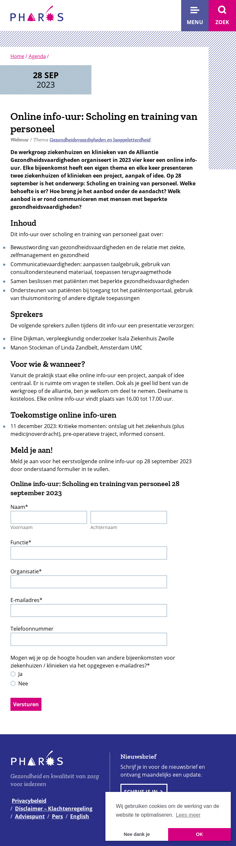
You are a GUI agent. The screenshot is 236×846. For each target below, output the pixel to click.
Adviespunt (30, 816)
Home (17, 56)
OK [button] (199, 834)
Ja (20, 674)
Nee (23, 683)
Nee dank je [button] (137, 834)
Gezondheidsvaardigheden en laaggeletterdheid (100, 139)
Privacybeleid (29, 800)
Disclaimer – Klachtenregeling (53, 808)
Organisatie (26, 571)
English (79, 816)
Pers (57, 816)
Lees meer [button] (188, 815)
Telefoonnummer (32, 628)
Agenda (37, 56)
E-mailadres (26, 600)
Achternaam (103, 527)
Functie (20, 542)
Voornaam (21, 527)
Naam (19, 506)
